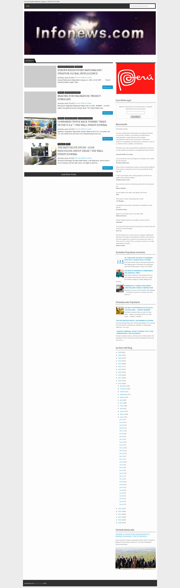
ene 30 (121, 422)
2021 (120, 366)
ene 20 (121, 450)
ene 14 (121, 467)
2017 (120, 378)
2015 (120, 383)
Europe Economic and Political (66, 66)
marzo (122, 411)
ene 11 (121, 476)
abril (121, 408)
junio (121, 403)
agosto (122, 397)
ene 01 (121, 504)
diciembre (123, 386)
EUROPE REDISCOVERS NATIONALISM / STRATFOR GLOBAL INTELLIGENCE (80, 72)
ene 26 (121, 433)
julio (121, 400)
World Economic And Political (72, 92)
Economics (61, 92)
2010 (120, 520)
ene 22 (121, 445)
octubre (122, 391)
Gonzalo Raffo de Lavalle (83, 77)
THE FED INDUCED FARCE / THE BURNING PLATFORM (134, 320)
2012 (120, 514)
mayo (122, 406)
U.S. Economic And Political (85, 118)
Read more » (107, 87)
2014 (120, 508)
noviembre (123, 389)
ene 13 (121, 470)
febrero (122, 414)
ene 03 (121, 498)
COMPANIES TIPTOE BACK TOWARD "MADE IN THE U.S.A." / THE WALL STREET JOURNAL (82, 123)
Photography (61, 144)
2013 (120, 511)
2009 (120, 522)
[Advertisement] (68, 197)
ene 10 (121, 479)
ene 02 (121, 501)
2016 (120, 380)
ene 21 (121, 448)
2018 (120, 375)
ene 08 (121, 484)
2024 (120, 358)
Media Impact (38, 583)
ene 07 (121, 487)
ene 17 (121, 459)
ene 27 (121, 431)
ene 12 (121, 473)
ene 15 (121, 465)
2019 (120, 372)
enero (122, 417)
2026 (120, 352)
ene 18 (121, 456)
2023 (120, 361)
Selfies (68, 144)
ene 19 (121, 453)
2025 (120, 355)
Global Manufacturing (71, 118)
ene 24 (121, 439)
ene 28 (121, 428)
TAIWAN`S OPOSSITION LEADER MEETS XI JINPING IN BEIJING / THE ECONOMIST (132, 535)
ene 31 (121, 419)
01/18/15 (29, 61)
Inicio (28, 6)
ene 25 (121, 436)
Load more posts (68, 174)
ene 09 (121, 481)
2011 (120, 517)
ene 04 (121, 496)
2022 (120, 363)
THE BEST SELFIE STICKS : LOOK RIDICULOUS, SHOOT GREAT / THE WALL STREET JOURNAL (80, 151)
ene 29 (121, 425)
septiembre (123, 394)
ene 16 (121, 462)
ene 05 (121, 493)
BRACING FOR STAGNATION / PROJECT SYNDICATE (79, 98)
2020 (120, 369)
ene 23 (121, 442)
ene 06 (121, 490)
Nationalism (78, 66)
